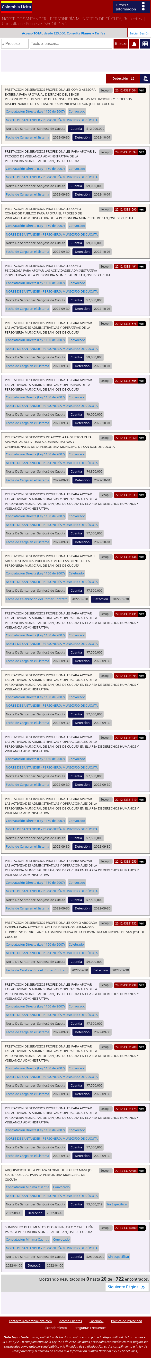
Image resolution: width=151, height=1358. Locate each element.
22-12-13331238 (126, 985)
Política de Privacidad (126, 1321)
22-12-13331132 (126, 923)
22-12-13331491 (126, 266)
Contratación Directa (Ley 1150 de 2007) (35, 111)
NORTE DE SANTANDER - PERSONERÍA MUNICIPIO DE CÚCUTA (52, 120)
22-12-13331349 (126, 738)
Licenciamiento (56, 1327)
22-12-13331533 (126, 495)
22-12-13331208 (126, 1047)
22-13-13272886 (126, 1171)
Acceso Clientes (70, 1321)
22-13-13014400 (126, 1228)
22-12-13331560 (126, 438)
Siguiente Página (127, 1287)
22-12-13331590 (126, 209)
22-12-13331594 (126, 152)
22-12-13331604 (126, 90)
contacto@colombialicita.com (30, 1321)
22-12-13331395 (126, 676)
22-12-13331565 (126, 381)
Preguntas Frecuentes (90, 1327)
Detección (120, 78)
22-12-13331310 (126, 800)
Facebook (96, 1321)
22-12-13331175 (126, 1109)
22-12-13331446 (126, 557)
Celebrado (76, 573)
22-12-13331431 (126, 614)
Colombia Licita (16, 6)
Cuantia (76, 128)
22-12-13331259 (126, 861)
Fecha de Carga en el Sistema (27, 137)
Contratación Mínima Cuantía (27, 1187)
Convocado (77, 111)
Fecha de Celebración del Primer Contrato (37, 599)
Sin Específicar (117, 1204)
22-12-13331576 (126, 324)
